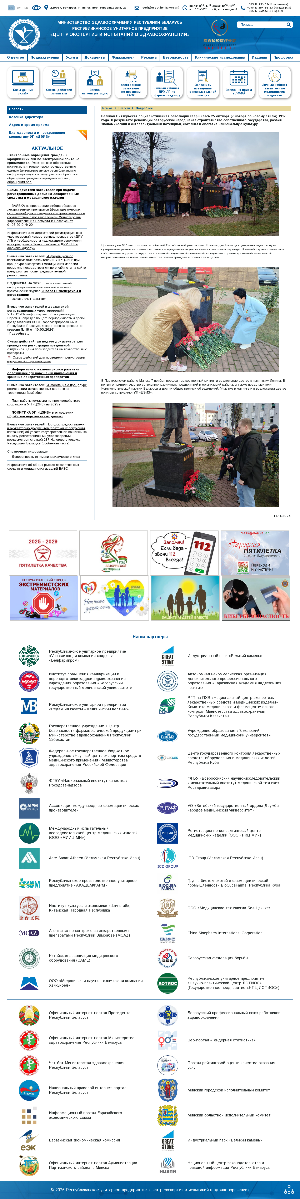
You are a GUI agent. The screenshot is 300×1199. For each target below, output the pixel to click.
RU (11, 8)
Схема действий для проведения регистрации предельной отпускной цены (46, 359)
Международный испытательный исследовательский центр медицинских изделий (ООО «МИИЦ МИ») (93, 833)
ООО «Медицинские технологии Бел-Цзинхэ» (229, 908)
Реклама (149, 57)
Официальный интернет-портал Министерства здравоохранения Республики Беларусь (91, 1040)
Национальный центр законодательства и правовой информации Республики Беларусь (229, 1165)
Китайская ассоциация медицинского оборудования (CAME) (83, 958)
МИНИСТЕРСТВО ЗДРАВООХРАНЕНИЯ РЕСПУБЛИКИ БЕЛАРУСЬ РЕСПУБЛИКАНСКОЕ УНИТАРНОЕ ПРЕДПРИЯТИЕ (119, 29)
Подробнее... (19, 334)
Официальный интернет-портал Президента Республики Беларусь (89, 1015)
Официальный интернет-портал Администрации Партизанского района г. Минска (93, 1165)
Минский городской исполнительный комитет (229, 1090)
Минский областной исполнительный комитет (229, 1115)
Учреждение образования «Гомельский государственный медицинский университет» (229, 733)
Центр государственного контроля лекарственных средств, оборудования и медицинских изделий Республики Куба (234, 758)
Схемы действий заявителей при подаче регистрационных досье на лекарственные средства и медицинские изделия (43, 194)
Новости (16, 109)
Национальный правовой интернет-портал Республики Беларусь (87, 1090)
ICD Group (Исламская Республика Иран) (225, 858)
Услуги (72, 57)
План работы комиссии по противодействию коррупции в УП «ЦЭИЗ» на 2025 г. (43, 402)
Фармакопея (123, 57)
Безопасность (176, 57)
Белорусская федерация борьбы (218, 958)
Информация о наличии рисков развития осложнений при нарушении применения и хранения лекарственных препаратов (43, 373)
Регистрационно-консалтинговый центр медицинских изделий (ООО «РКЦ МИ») (224, 833)
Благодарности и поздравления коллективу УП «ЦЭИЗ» (37, 134)
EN (26, 8)
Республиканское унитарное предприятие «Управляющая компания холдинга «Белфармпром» (87, 656)
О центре (15, 57)
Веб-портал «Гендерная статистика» (222, 1040)
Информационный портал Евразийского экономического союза (85, 1115)
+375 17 (267, 4)
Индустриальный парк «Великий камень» (225, 656)
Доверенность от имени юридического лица (46, 456)
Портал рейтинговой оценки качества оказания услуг (231, 1065)
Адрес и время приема (29, 124)
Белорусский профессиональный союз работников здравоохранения (234, 1015)
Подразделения (45, 57)
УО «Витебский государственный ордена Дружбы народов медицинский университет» (233, 808)
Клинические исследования (220, 57)
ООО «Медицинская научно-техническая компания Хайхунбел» (96, 983)
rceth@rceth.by (160, 8)
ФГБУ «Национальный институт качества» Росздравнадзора (88, 783)
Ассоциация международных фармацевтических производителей (94, 808)
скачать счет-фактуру (29, 298)
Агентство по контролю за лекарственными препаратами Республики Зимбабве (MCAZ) (89, 933)
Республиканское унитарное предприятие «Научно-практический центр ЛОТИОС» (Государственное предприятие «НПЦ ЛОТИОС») (233, 983)
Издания (259, 57)
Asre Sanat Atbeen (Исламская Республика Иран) (94, 858)
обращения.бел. (19, 182)
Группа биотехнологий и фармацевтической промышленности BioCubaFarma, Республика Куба (234, 883)
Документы (94, 57)
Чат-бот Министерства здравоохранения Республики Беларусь (86, 1065)
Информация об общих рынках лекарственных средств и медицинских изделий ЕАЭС (43, 467)
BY (19, 8)
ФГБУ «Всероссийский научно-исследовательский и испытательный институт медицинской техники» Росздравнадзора (234, 783)
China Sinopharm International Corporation (225, 933)
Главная (107, 108)
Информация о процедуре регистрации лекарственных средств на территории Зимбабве (47, 389)
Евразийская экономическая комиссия (84, 1140)
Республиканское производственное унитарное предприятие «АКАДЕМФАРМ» (93, 883)
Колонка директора (26, 117)
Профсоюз (283, 57)
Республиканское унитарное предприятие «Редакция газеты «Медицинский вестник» (89, 707)
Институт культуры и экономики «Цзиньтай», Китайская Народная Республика (89, 908)
